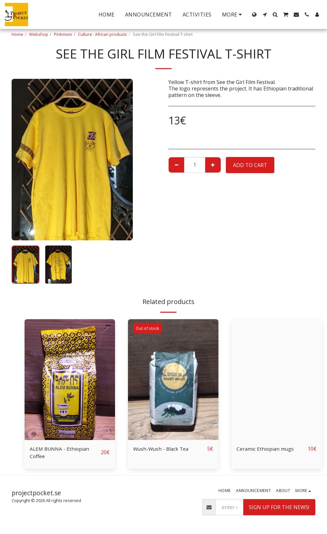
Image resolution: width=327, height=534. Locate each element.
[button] (264, 14)
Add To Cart (250, 165)
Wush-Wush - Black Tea (162, 449)
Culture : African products (102, 34)
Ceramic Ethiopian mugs (266, 449)
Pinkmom (63, 34)
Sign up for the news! (279, 508)
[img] (70, 379)
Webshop (38, 34)
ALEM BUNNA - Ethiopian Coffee (61, 452)
